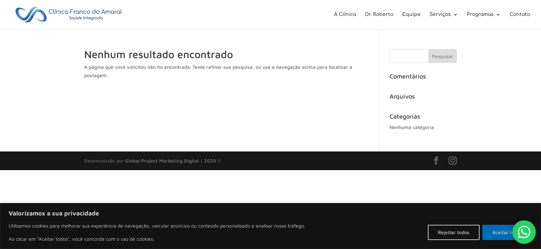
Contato (520, 14)
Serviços (440, 14)
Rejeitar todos (454, 232)
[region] (270, 226)
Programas (480, 14)
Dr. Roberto (379, 14)
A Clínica (345, 14)
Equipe (411, 14)
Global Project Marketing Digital (162, 161)
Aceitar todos (507, 232)
